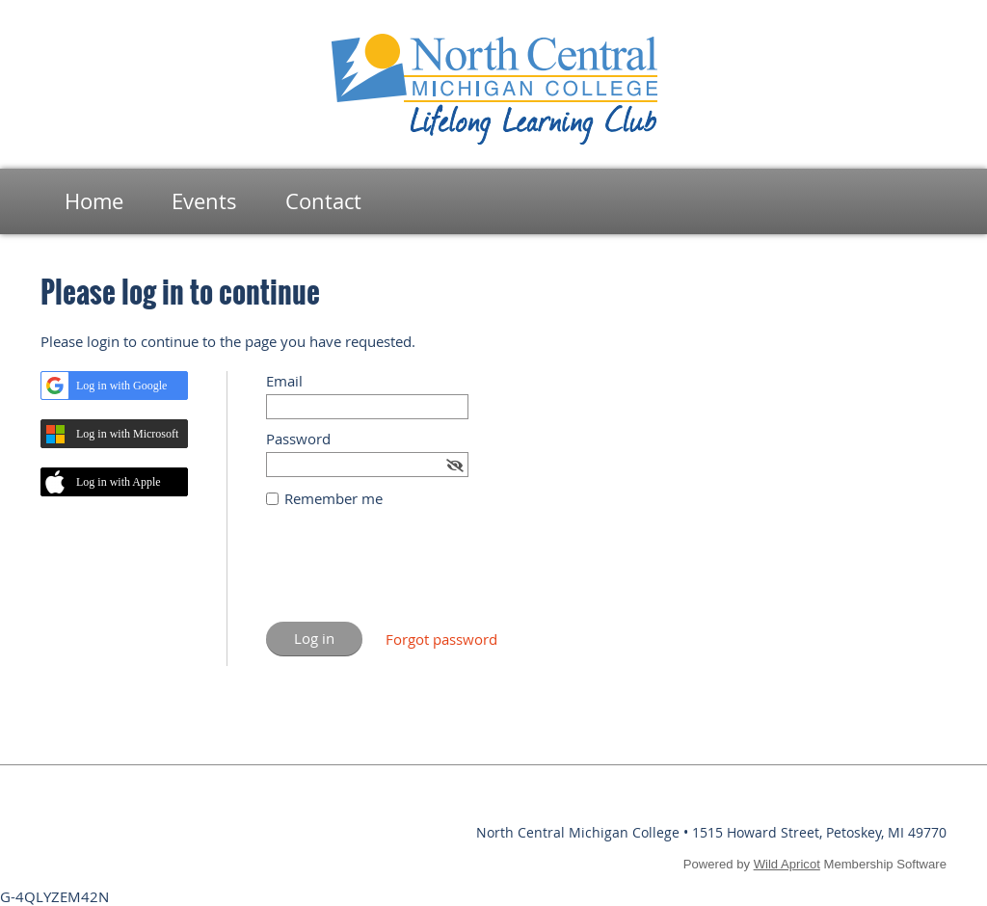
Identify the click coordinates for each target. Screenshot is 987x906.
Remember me (333, 498)
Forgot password (441, 639)
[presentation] (412, 574)
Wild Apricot (787, 864)
